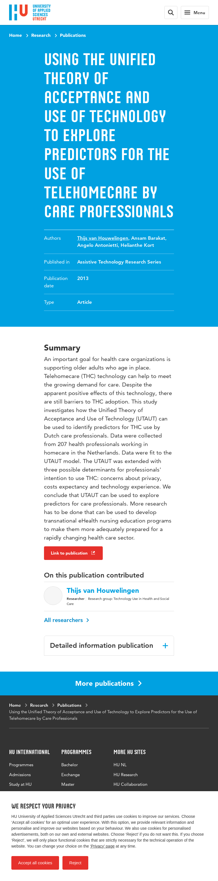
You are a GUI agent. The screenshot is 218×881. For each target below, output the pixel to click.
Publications (73, 35)
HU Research (126, 774)
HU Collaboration (130, 784)
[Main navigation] (195, 12)
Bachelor (69, 764)
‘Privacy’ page (102, 846)
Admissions (20, 774)
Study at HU (20, 784)
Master (67, 784)
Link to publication (73, 553)
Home (15, 35)
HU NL (120, 764)
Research (41, 35)
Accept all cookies (35, 862)
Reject (75, 862)
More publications (108, 683)
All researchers (66, 620)
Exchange (70, 774)
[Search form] (170, 12)
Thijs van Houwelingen (102, 238)
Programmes (21, 764)
